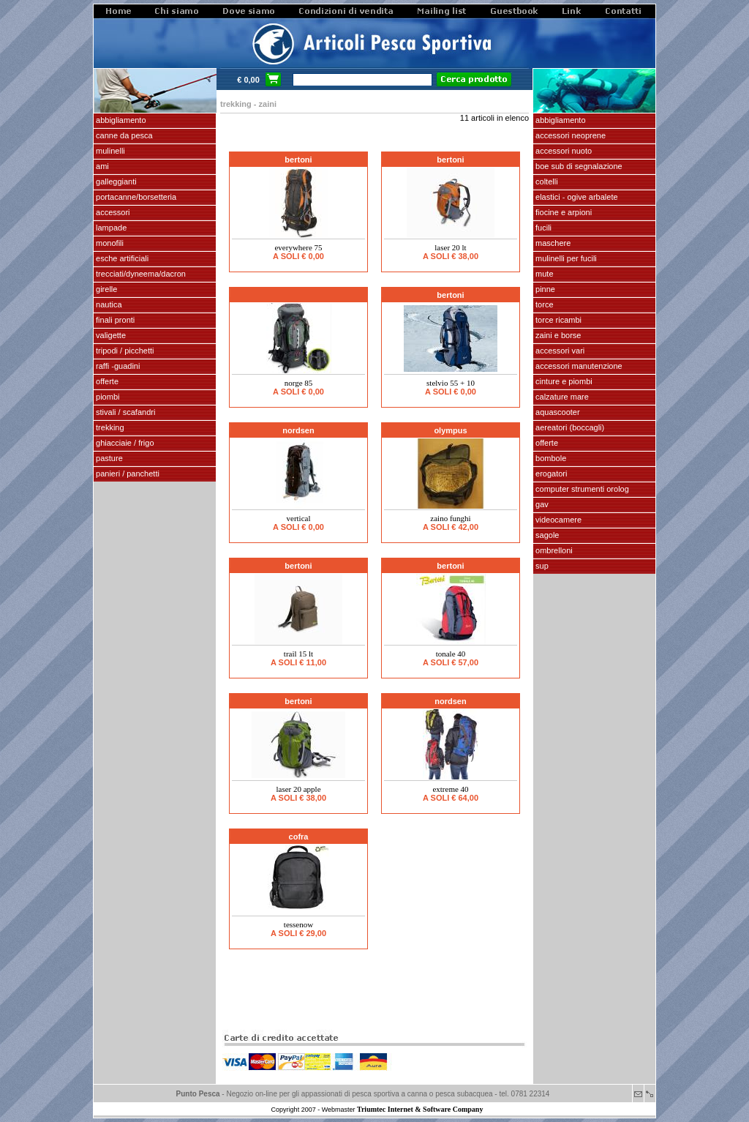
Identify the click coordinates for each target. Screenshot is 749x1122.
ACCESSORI (112, 212)
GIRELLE (105, 289)
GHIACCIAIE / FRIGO (124, 442)
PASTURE (108, 458)
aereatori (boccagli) (568, 427)
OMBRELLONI (553, 550)
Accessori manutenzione (577, 366)
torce (543, 304)
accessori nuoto (562, 150)
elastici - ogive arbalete (575, 196)
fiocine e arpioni (562, 212)
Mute (543, 273)
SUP (541, 565)
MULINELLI (109, 150)
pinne (544, 289)
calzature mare (561, 396)
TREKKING (109, 427)
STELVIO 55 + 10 (450, 382)
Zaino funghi (450, 518)
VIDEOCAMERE (557, 519)
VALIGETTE (110, 335)
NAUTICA (108, 304)
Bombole (549, 458)
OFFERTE (106, 381)
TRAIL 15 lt (298, 653)
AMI (101, 166)
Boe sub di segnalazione (577, 166)
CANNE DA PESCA (123, 135)
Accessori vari (558, 350)
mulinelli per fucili (565, 258)
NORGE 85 (299, 382)
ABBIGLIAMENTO (120, 120)
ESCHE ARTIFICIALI (121, 258)
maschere (552, 243)
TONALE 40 (451, 653)
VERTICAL (299, 518)
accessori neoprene (569, 135)
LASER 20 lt (450, 247)
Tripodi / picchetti (124, 350)
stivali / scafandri (124, 412)
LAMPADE (110, 227)
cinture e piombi (562, 381)
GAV (541, 504)
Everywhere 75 (298, 247)
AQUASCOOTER (556, 412)
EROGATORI (550, 473)
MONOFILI (109, 243)
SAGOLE (546, 535)
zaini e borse (557, 335)
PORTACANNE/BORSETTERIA (135, 196)
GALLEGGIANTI (115, 181)
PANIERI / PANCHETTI (126, 473)
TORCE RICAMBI (557, 319)
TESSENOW (298, 924)
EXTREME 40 (450, 789)
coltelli (545, 181)
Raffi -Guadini (117, 366)
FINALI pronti (114, 319)
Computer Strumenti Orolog (581, 489)
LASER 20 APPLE (298, 789)
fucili (542, 227)
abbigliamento (559, 120)
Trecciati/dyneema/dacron (140, 273)
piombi (106, 396)
